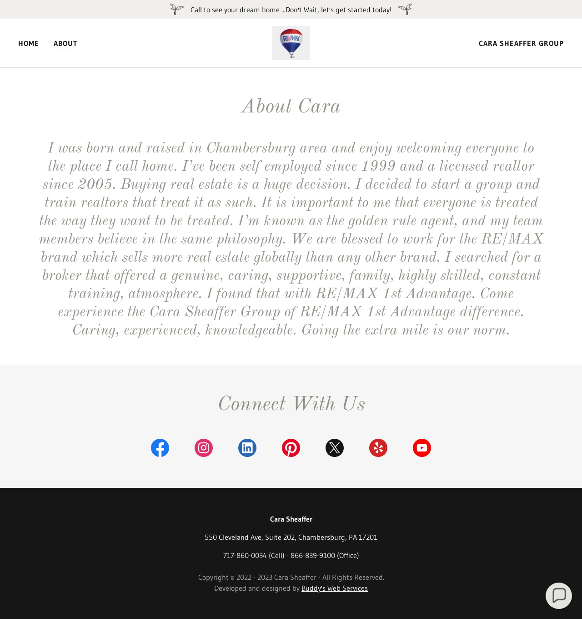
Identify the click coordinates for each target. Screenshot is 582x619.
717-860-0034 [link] (245, 555)
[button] (559, 596)
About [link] (65, 43)
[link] (291, 42)
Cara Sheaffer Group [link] (521, 43)
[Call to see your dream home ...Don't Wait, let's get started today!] (291, 9)
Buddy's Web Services (334, 588)
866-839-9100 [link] (313, 555)
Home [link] (28, 43)
